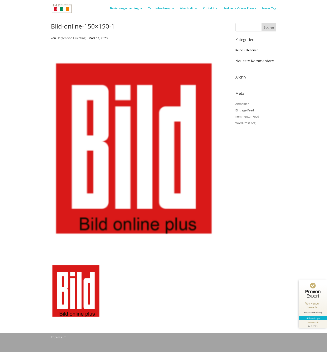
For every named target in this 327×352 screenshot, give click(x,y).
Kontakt (208, 8)
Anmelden (242, 104)
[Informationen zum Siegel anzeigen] (313, 324)
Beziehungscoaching (124, 8)
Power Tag (269, 8)
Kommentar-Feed (247, 117)
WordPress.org (245, 123)
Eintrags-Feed (244, 110)
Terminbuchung (159, 8)
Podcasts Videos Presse (240, 8)
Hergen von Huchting (71, 38)
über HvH (186, 8)
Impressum (58, 337)
